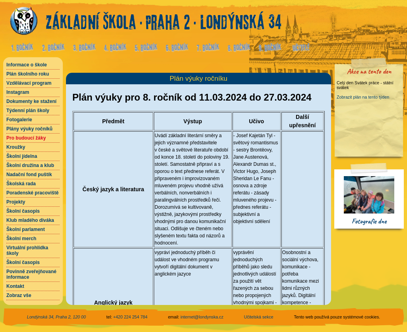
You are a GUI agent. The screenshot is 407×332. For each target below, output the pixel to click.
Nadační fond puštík (29, 174)
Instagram (17, 92)
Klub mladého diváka (30, 220)
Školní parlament (25, 229)
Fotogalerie (19, 119)
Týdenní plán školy (27, 110)
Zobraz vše (18, 295)
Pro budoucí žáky (26, 138)
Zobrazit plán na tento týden (363, 97)
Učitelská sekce (258, 317)
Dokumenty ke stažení (31, 101)
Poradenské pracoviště (32, 193)
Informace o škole (26, 65)
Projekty (15, 202)
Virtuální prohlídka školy (27, 250)
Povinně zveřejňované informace (31, 274)
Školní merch (21, 238)
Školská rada (21, 183)
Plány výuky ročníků (29, 129)
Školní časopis (23, 211)
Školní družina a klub (30, 165)
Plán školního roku (27, 74)
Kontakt (15, 286)
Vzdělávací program (28, 83)
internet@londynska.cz (201, 317)
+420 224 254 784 (130, 317)
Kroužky (15, 147)
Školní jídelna (21, 156)
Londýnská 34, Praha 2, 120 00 (56, 317)
